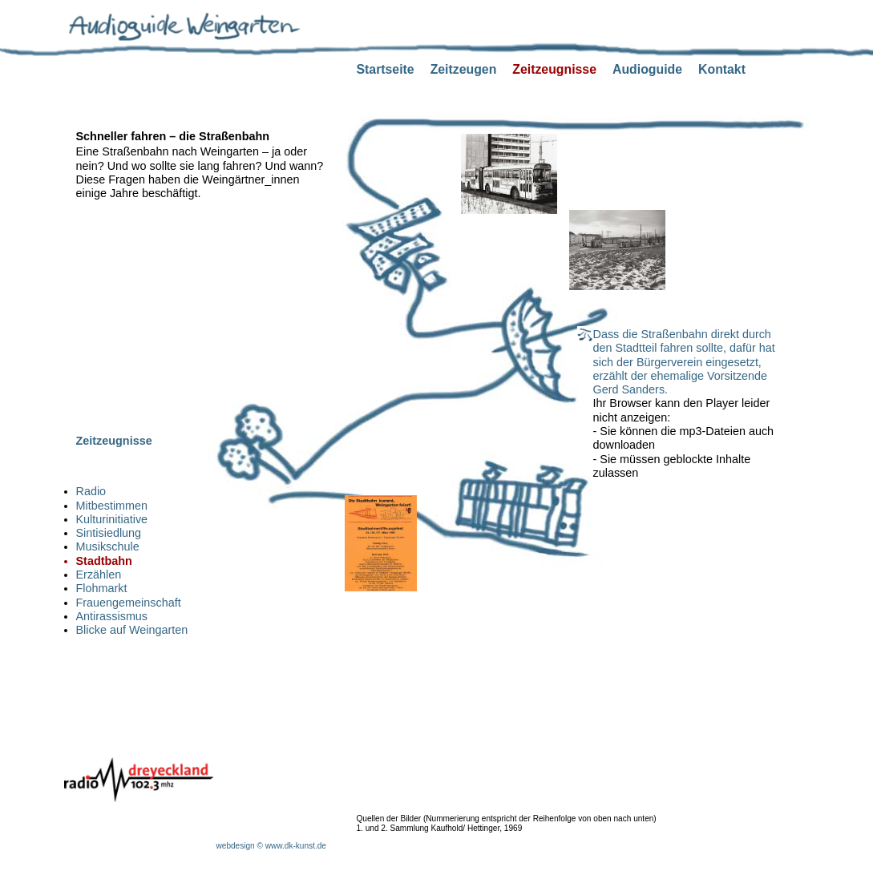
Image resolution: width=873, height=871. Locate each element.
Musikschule (107, 546)
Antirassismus (112, 616)
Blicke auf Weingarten (132, 629)
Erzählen (99, 574)
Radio (91, 491)
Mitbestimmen (112, 505)
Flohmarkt (101, 588)
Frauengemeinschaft (128, 602)
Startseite (385, 69)
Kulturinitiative (112, 519)
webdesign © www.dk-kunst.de (271, 845)
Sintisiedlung (109, 532)
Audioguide (647, 69)
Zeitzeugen (463, 69)
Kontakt (722, 69)
